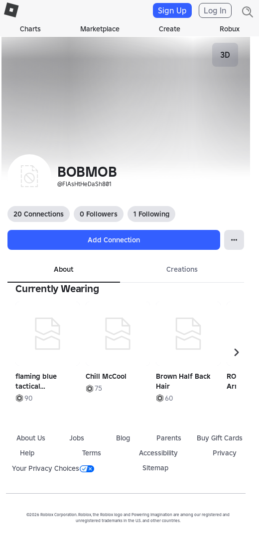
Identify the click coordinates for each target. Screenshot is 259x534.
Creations (182, 269)
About (63, 269)
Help (27, 452)
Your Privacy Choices (53, 468)
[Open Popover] (234, 240)
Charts (30, 28)
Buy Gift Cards (220, 437)
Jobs (76, 437)
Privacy (225, 452)
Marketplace (100, 28)
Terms (91, 452)
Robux (230, 28)
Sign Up (172, 10)
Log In (215, 10)
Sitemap (155, 467)
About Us (30, 437)
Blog (123, 437)
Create (169, 28)
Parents (168, 437)
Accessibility (158, 452)
